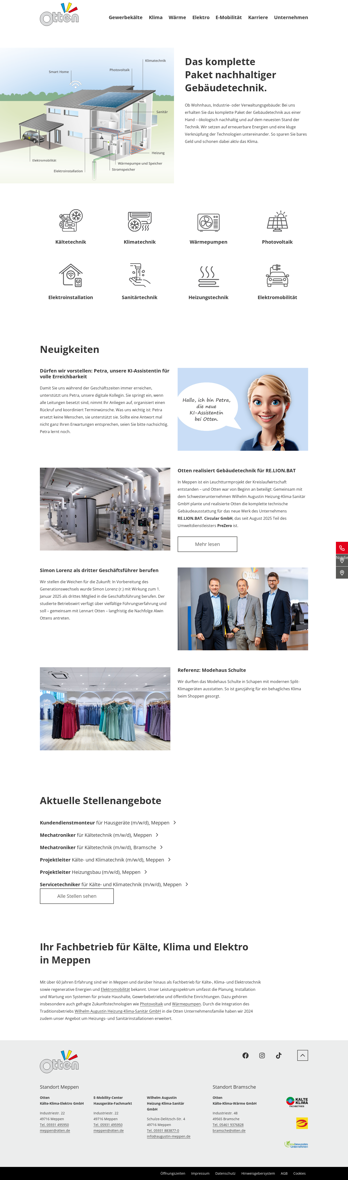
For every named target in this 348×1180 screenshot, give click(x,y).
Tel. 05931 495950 (54, 1124)
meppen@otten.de (55, 1130)
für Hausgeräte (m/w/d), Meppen (108, 822)
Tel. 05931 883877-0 (163, 1130)
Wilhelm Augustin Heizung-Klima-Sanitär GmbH (118, 1011)
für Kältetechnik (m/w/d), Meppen (99, 835)
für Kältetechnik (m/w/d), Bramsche (101, 847)
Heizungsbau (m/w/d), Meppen (93, 872)
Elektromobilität (115, 989)
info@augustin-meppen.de (168, 1136)
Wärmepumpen (186, 1004)
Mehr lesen (207, 544)
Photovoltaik (151, 1004)
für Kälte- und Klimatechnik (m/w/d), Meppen (114, 884)
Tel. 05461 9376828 (228, 1124)
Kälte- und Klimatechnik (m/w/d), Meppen (105, 859)
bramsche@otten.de (229, 1130)
